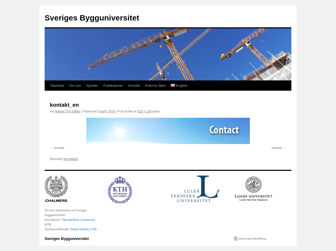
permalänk (70, 159)
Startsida (57, 86)
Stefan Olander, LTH (83, 229)
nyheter (277, 148)
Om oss (75, 86)
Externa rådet (155, 86)
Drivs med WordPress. (253, 238)
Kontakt (134, 86)
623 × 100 (145, 111)
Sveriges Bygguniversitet (92, 17)
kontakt (59, 148)
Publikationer (113, 86)
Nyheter (92, 86)
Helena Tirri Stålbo (67, 111)
